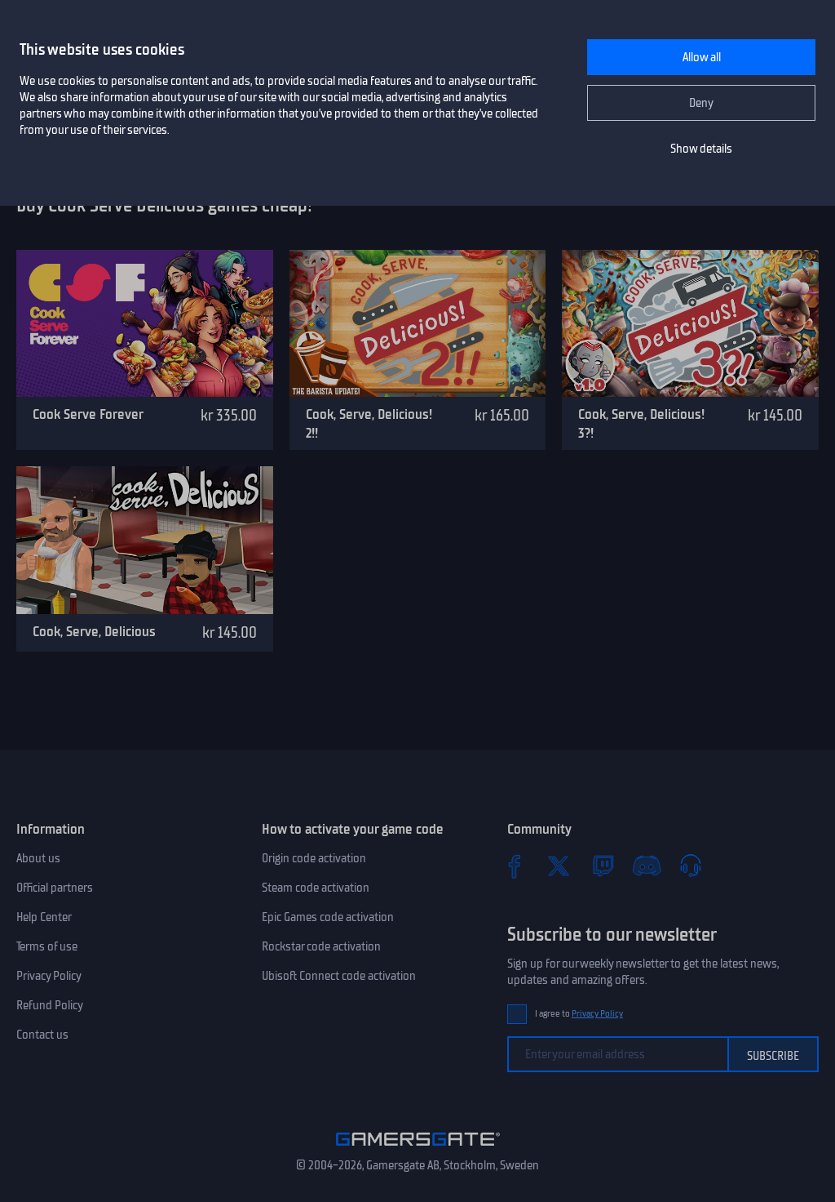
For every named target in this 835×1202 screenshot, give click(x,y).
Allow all (702, 57)
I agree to (579, 1014)
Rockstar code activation (321, 946)
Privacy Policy (49, 976)
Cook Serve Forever (88, 414)
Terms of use (46, 946)
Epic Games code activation (328, 917)
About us (38, 858)
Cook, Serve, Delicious (94, 631)
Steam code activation (315, 887)
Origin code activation (314, 858)
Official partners (54, 887)
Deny (701, 103)
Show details (701, 148)
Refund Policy (49, 1005)
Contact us (42, 1034)
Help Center (44, 917)
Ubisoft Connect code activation (339, 976)
